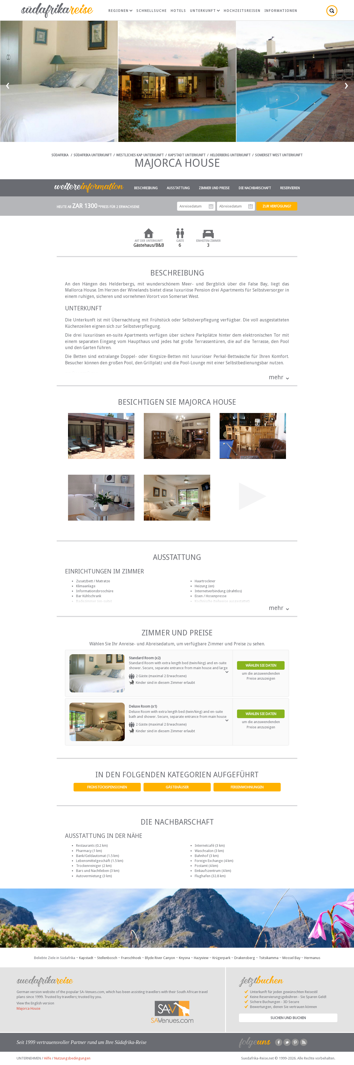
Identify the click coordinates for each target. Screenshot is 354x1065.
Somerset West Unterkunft (279, 155)
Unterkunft (205, 11)
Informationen (280, 11)
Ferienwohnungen (247, 787)
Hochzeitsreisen (242, 11)
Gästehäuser (177, 787)
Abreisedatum (250, 206)
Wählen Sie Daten (261, 665)
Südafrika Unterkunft (93, 155)
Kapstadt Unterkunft (186, 155)
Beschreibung (146, 188)
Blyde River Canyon (160, 958)
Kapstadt (86, 958)
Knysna (184, 958)
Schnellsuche (151, 11)
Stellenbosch (107, 958)
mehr (276, 377)
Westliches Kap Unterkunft (140, 155)
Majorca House (28, 1008)
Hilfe (47, 1058)
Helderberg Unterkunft (230, 155)
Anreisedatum (211, 206)
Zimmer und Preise (214, 188)
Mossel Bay (291, 958)
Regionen (120, 11)
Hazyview (201, 958)
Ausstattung (178, 188)
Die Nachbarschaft (255, 188)
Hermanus (312, 958)
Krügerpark (221, 958)
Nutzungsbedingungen (72, 1058)
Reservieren (290, 188)
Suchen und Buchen (288, 1018)
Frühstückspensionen (107, 787)
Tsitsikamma (268, 958)
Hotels (178, 11)
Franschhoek (131, 958)
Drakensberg (244, 958)
